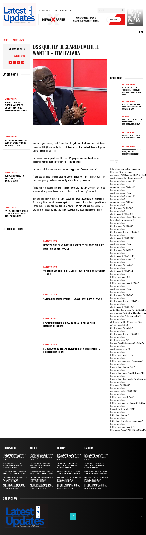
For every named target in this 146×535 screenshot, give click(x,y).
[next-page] (116, 162)
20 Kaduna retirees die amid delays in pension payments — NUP (16, 143)
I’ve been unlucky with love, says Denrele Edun (131, 136)
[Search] (122, 10)
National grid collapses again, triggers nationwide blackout (131, 151)
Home (5, 39)
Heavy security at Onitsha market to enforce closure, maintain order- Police (16, 106)
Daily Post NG (19, 55)
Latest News (18, 39)
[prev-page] (112, 162)
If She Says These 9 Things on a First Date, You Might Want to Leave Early (131, 91)
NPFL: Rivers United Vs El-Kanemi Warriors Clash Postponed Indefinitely (132, 121)
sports (125, 116)
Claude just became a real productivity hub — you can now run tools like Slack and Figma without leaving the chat (134, 16)
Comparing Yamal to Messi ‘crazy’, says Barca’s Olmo (14, 178)
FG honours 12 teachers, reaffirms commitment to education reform (73, 350)
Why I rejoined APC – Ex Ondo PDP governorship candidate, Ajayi (131, 106)
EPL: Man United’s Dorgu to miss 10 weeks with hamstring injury (16, 213)
